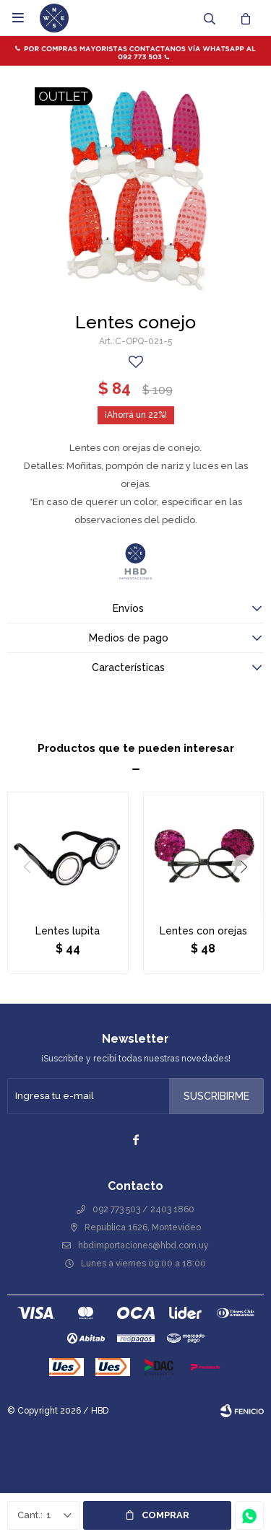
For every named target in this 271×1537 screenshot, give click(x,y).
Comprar (165, 1515)
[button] (244, 867)
